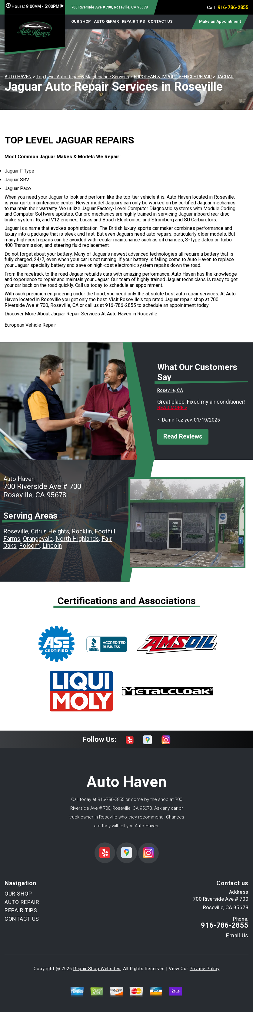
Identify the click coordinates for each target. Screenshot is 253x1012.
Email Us (237, 935)
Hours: (35, 6)
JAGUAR (225, 76)
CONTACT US (160, 21)
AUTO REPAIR (106, 21)
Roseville (15, 531)
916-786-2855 (233, 7)
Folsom (29, 545)
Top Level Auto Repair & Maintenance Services (82, 76)
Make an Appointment (220, 21)
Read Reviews (182, 436)
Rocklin (82, 531)
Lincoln (52, 545)
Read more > (172, 407)
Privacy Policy (204, 968)
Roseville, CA (170, 390)
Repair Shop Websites (97, 968)
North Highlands (77, 538)
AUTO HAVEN (18, 76)
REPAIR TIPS (133, 21)
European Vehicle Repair (30, 325)
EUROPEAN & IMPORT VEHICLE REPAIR (173, 76)
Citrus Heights (50, 531)
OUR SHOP (81, 21)
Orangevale (38, 538)
